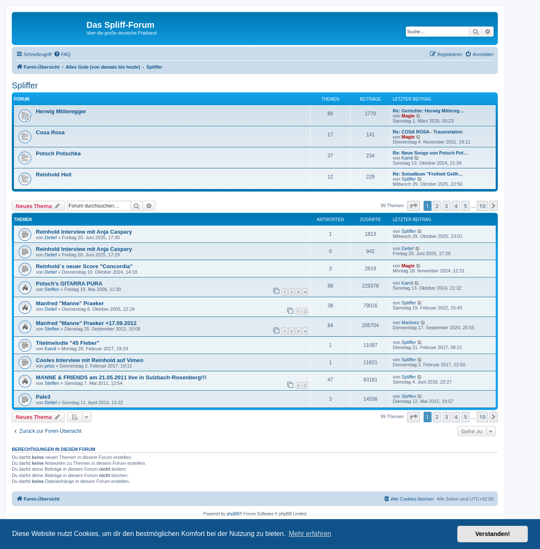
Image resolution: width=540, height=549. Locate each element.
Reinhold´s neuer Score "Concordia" (84, 266)
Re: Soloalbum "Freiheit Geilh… (428, 173)
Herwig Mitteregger (61, 111)
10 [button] (482, 206)
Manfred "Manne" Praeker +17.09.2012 (86, 323)
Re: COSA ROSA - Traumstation (427, 131)
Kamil (407, 157)
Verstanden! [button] (492, 533)
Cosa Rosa (50, 132)
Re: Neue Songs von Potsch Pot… (430, 152)
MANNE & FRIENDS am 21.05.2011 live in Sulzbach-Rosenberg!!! (121, 377)
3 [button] (446, 206)
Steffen (52, 289)
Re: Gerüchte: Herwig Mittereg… (428, 110)
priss (49, 365)
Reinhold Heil (53, 174)
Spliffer (25, 85)
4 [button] (455, 206)
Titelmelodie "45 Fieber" (68, 343)
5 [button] (465, 206)
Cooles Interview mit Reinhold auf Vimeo (89, 360)
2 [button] (436, 206)
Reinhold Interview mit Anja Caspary (84, 232)
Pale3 (43, 397)
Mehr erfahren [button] (310, 533)
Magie (408, 115)
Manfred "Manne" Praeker (70, 303)
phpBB (233, 514)
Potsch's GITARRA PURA (69, 283)
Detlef (51, 237)
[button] (413, 206)
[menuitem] (62, 54)
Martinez (410, 322)
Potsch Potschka (58, 153)
